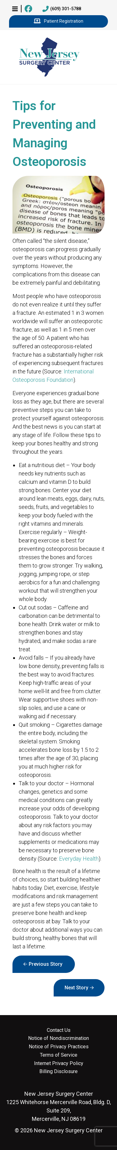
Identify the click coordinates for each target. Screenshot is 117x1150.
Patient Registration (58, 21)
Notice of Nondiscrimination (58, 1038)
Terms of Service (58, 1055)
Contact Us (59, 1030)
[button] (15, 8)
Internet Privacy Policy (58, 1063)
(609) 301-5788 (61, 9)
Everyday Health (79, 858)
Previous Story (45, 964)
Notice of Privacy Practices (59, 1046)
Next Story (76, 988)
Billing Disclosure (58, 1071)
